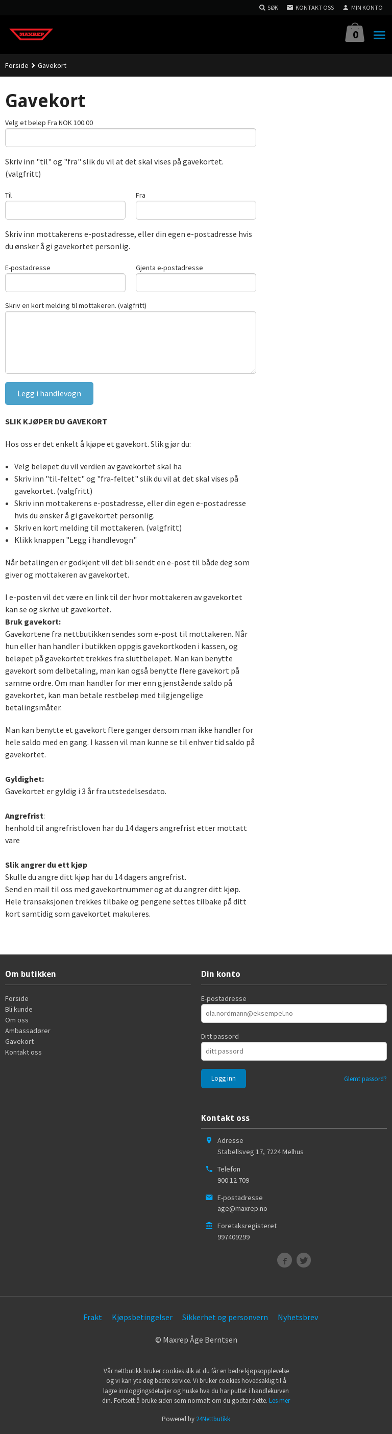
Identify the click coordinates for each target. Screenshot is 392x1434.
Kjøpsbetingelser (142, 1317)
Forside (17, 65)
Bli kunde (19, 1009)
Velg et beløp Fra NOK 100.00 (49, 122)
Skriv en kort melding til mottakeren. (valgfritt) (75, 305)
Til (8, 195)
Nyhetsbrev (298, 1317)
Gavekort (19, 1041)
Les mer (279, 1400)
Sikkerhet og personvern (225, 1317)
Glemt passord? (365, 1078)
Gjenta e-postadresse (169, 267)
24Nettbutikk (213, 1419)
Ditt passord (220, 1036)
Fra (140, 195)
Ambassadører (28, 1030)
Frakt (92, 1317)
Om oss (17, 1019)
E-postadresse (28, 267)
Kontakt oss (23, 1052)
